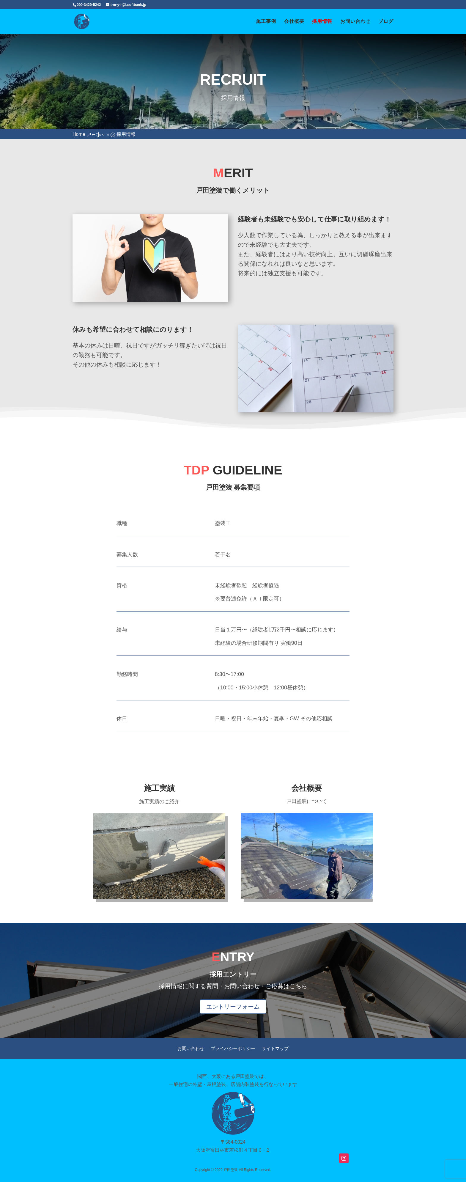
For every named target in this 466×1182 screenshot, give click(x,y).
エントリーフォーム (233, 1006)
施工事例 (266, 21)
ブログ (385, 21)
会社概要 (294, 21)
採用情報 (322, 21)
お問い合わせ (355, 21)
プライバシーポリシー (233, 1048)
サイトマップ (275, 1048)
